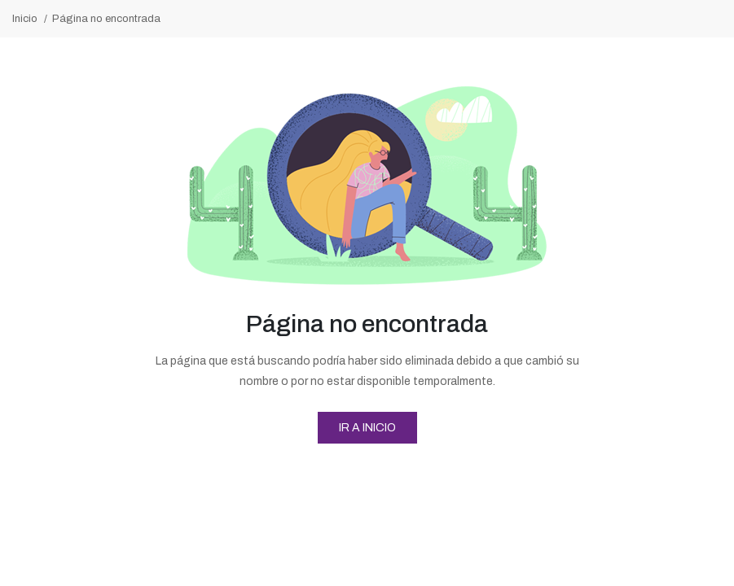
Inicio (24, 18)
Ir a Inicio (367, 428)
